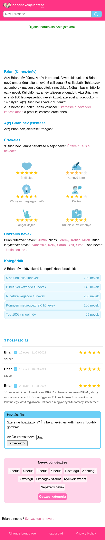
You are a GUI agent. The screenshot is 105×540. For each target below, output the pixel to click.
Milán (86, 240)
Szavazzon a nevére (40, 518)
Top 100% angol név (52, 314)
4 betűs (28, 471)
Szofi (79, 245)
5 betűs (42, 471)
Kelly (51, 245)
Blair (71, 245)
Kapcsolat (56, 533)
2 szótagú (89, 471)
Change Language (22, 533)
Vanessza (39, 245)
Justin (42, 240)
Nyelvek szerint (75, 479)
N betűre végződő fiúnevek (52, 296)
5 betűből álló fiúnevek (52, 278)
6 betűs (56, 471)
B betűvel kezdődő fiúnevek (52, 287)
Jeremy (64, 240)
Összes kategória (52, 496)
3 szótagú (26, 479)
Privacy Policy (86, 533)
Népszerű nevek (52, 487)
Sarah (61, 245)
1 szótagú (72, 471)
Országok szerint (48, 479)
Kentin (75, 240)
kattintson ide (15, 250)
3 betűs (14, 471)
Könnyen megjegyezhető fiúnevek (52, 305)
